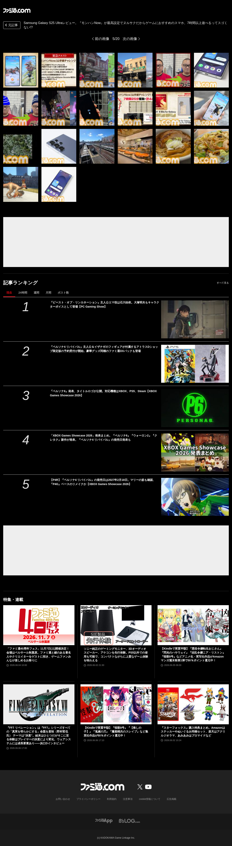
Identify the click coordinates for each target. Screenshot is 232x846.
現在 (9, 292)
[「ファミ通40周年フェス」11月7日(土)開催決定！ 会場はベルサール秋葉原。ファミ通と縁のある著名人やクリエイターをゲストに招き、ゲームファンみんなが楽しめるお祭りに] (38, 625)
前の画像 (102, 39)
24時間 (22, 292)
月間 (48, 292)
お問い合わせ (63, 799)
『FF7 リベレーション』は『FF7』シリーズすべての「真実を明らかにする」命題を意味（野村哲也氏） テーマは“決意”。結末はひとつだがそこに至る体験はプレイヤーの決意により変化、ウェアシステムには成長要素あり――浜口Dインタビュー (38, 735)
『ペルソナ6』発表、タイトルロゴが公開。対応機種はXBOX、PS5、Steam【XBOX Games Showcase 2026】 (103, 393)
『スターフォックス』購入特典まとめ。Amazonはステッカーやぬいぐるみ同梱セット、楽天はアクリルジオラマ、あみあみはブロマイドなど (193, 731)
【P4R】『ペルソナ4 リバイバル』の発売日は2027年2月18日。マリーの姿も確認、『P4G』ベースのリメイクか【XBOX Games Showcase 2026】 (102, 482)
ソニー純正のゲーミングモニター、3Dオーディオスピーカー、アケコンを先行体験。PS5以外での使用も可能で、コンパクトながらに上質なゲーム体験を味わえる (116, 654)
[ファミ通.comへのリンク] (16, 10)
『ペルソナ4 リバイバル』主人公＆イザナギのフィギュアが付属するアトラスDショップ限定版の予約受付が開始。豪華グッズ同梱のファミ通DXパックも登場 (104, 349)
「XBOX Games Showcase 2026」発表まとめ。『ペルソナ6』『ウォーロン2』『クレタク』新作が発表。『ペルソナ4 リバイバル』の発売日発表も (103, 437)
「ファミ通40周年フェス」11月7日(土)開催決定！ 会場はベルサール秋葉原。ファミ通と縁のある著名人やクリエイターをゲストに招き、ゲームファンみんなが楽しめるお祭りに (38, 654)
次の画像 (130, 39)
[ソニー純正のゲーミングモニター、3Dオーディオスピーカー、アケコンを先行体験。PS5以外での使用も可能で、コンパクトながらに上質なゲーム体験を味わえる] (116, 625)
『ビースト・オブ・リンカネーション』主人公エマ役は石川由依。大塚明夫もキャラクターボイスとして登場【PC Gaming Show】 (104, 304)
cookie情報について (149, 799)
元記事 (11, 25)
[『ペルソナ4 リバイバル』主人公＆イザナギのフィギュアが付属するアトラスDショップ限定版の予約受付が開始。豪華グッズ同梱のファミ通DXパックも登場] (195, 364)
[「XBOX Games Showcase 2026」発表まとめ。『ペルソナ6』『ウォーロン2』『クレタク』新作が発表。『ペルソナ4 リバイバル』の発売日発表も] (195, 452)
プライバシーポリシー (88, 799)
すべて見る (223, 282)
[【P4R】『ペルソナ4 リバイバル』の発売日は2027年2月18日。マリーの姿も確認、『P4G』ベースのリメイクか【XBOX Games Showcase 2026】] (195, 497)
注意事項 (128, 799)
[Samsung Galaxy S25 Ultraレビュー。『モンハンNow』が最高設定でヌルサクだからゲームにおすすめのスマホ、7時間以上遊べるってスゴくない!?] (20, 70)
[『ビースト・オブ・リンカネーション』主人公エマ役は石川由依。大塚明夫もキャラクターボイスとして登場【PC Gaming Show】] (195, 319)
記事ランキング (20, 282)
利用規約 (112, 799)
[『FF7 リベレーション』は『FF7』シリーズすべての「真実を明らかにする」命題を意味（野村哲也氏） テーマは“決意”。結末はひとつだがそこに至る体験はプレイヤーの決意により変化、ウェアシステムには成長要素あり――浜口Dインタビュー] (38, 704)
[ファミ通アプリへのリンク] (103, 820)
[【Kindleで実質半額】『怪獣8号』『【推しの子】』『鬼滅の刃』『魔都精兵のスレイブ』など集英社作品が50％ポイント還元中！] (116, 704)
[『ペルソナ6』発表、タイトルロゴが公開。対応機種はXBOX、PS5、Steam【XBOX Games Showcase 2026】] (195, 408)
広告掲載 (171, 799)
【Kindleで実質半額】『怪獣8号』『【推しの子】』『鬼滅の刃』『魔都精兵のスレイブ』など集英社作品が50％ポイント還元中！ (116, 731)
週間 (36, 292)
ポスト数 (63, 292)
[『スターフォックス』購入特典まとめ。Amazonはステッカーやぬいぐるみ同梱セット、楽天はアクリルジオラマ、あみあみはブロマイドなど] (193, 704)
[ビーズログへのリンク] (129, 820)
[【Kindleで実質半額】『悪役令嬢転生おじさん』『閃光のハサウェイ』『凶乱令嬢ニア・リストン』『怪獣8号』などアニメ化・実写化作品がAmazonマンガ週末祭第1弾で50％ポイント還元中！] (193, 625)
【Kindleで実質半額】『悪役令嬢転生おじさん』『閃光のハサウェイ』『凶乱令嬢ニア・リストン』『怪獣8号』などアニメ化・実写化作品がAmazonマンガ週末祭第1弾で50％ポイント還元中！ (193, 654)
